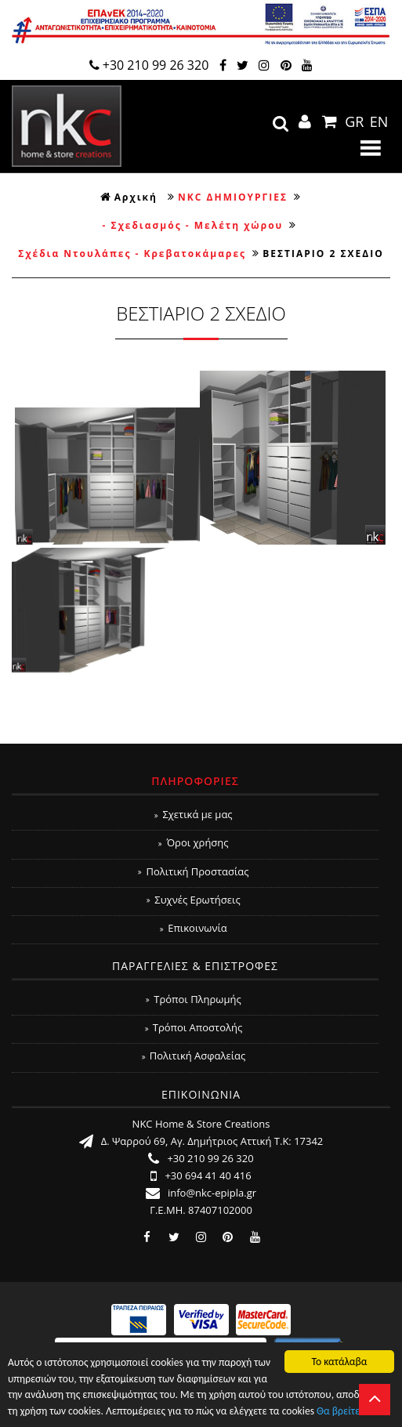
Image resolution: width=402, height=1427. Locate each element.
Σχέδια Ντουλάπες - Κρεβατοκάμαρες (132, 253)
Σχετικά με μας (193, 814)
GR (354, 121)
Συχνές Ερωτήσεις (193, 900)
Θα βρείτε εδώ (348, 1412)
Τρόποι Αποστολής (194, 1027)
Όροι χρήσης (193, 842)
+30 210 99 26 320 (149, 65)
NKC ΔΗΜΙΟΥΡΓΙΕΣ (233, 197)
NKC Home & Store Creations (66, 126)
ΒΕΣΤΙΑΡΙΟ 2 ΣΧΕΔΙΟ (323, 253)
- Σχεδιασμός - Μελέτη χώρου (193, 225)
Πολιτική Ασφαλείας (194, 1056)
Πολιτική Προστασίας (193, 871)
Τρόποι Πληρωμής (193, 999)
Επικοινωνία (193, 928)
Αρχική (129, 197)
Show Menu (370, 148)
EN (379, 121)
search (280, 123)
